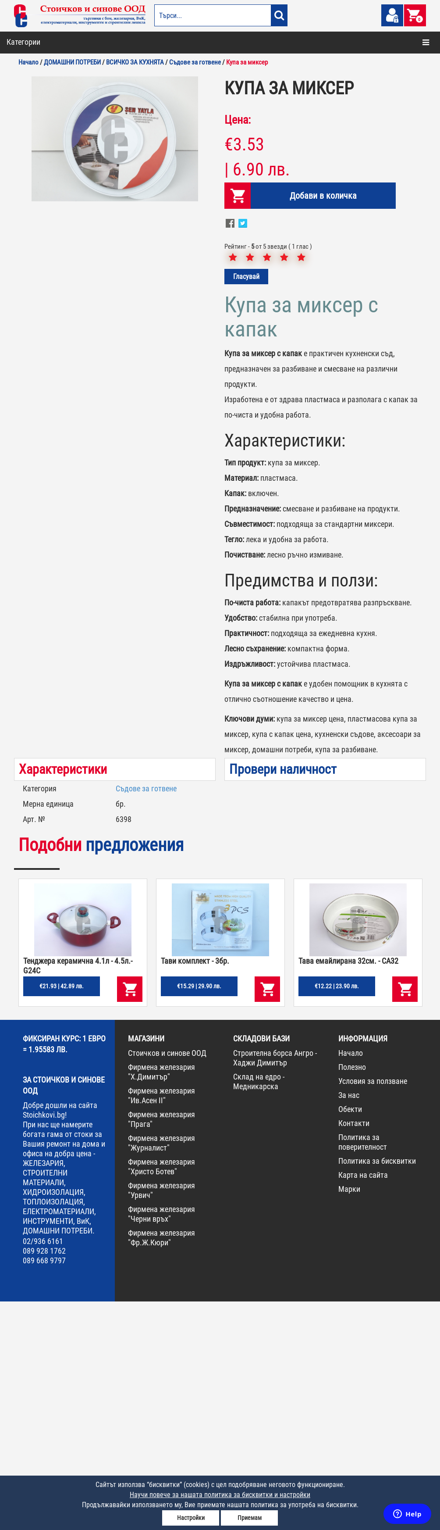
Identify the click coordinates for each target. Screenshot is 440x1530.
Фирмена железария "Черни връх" (161, 1442)
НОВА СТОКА (31, 246)
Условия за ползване (372, 1309)
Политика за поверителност (362, 1370)
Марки (349, 1417)
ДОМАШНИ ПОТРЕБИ (42, 152)
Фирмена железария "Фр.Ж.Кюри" (161, 1466)
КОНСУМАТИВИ (35, 228)
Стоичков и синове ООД (167, 1281)
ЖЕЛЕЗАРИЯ (31, 190)
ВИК (20, 114)
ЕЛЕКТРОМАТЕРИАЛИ (43, 171)
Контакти (353, 1351)
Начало (350, 1281)
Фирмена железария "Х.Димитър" (161, 1300)
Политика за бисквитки (377, 1389)
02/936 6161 (43, 1469)
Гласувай (246, 505)
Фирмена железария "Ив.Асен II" (161, 1324)
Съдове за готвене (146, 1017)
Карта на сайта (363, 1403)
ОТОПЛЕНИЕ (31, 77)
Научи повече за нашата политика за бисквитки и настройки (220, 1495)
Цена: (237, 348)
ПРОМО (25, 265)
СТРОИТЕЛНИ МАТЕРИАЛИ (50, 96)
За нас (348, 1323)
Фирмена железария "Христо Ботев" (161, 1395)
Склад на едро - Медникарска (258, 1310)
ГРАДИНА (27, 133)
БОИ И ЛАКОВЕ (34, 58)
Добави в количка (323, 424)
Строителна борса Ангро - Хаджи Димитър (275, 1286)
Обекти (350, 1337)
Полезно (352, 1295)
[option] (115, 367)
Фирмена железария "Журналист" (161, 1371)
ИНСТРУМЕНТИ (35, 209)
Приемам (250, 1517)
